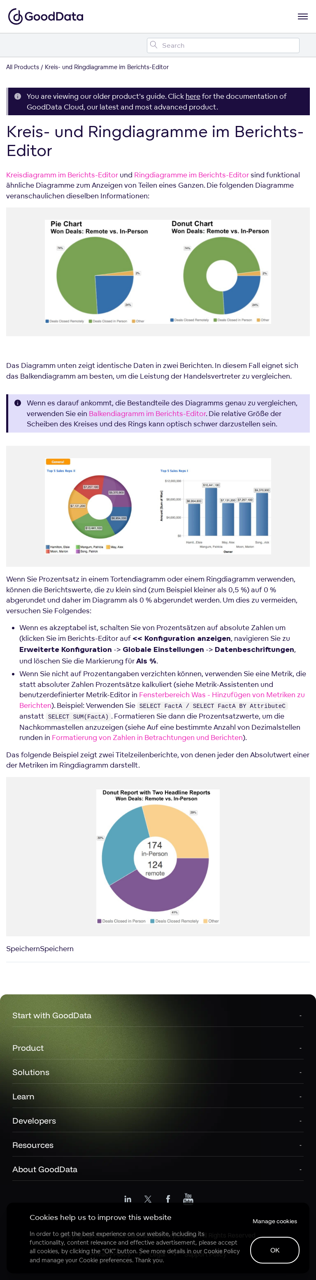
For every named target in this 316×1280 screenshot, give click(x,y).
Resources (32, 1145)
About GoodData (44, 1169)
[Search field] (223, 45)
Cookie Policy (221, 1251)
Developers (34, 1120)
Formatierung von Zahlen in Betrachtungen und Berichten (147, 737)
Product (28, 1048)
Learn (23, 1096)
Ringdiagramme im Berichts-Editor (191, 174)
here (193, 96)
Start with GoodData (51, 1015)
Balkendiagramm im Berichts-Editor (147, 413)
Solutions (30, 1072)
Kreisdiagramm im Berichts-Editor (62, 174)
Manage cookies (275, 1221)
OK (275, 1250)
